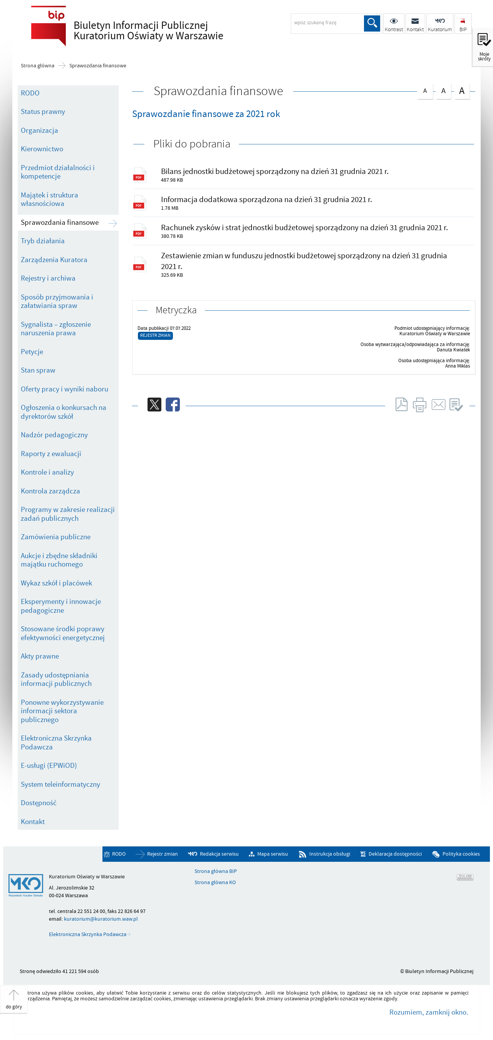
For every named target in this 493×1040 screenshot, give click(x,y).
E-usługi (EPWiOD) (49, 765)
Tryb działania (43, 241)
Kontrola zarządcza (50, 491)
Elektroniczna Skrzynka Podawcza (56, 743)
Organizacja (39, 130)
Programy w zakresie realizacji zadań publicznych (68, 514)
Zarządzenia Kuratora (54, 259)
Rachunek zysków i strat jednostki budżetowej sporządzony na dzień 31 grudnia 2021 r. (304, 227)
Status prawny (43, 111)
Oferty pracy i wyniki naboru (64, 389)
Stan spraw (38, 370)
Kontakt (33, 821)
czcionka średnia (443, 90)
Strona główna (37, 66)
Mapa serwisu (272, 854)
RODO (30, 93)
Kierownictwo (42, 149)
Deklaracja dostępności (395, 854)
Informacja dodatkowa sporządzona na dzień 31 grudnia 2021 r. (266, 199)
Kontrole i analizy (47, 472)
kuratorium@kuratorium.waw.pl (101, 919)
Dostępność (39, 803)
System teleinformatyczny (60, 784)
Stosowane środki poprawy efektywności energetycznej (63, 633)
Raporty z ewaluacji (51, 453)
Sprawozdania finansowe (97, 66)
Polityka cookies (461, 854)
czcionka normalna (425, 89)
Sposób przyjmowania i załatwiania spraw (57, 302)
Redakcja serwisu (219, 854)
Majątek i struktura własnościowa (49, 200)
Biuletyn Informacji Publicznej (156, 31)
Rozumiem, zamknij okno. (428, 1012)
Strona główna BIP (216, 871)
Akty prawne (40, 656)
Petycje (32, 351)
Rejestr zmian (155, 335)
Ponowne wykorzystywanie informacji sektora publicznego (62, 711)
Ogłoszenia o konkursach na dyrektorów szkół (63, 412)
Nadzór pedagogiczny (54, 435)
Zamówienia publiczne (56, 537)
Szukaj (372, 23)
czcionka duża (462, 91)
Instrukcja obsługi (329, 854)
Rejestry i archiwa (48, 278)
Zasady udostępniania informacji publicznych (56, 679)
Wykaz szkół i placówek (56, 583)
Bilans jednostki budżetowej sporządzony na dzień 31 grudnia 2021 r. (275, 171)
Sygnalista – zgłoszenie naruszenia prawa (56, 329)
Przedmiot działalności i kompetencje (58, 172)
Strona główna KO (215, 882)
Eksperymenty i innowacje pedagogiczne (61, 606)
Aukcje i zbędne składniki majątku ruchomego (59, 560)
